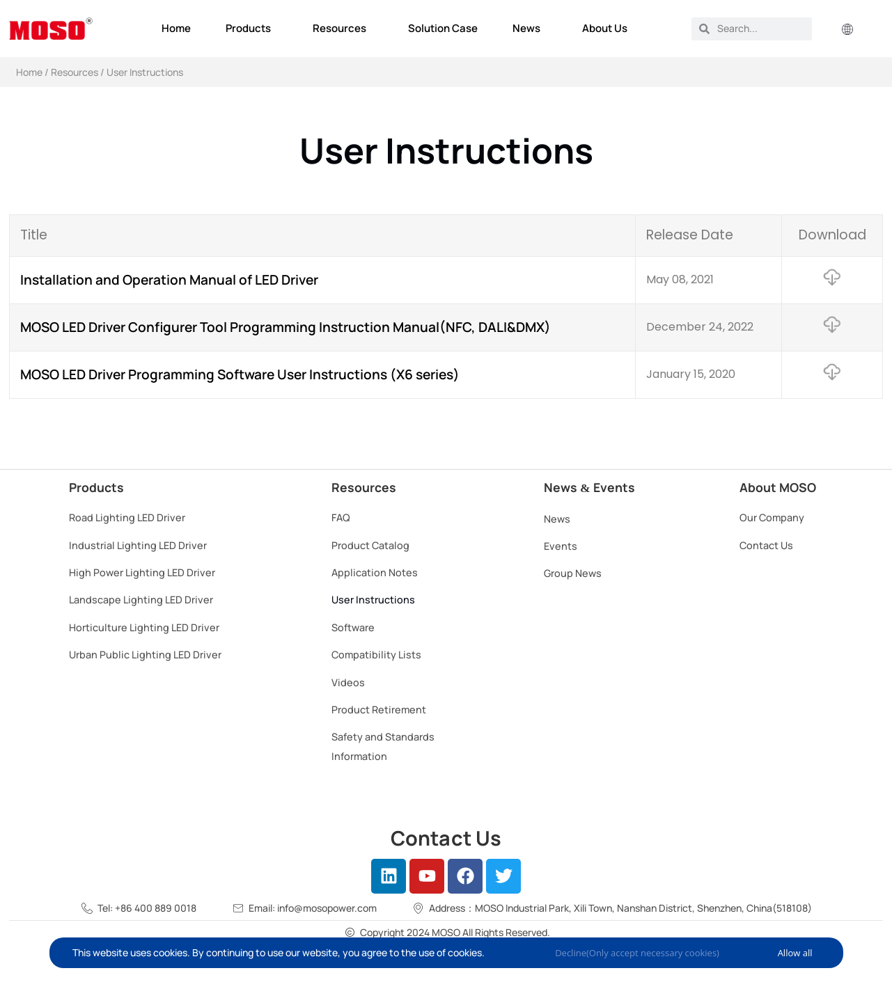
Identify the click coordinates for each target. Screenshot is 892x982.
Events (560, 546)
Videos (348, 682)
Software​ (353, 627)
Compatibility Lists (376, 654)
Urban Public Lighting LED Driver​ (145, 654)
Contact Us (766, 545)
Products (252, 28)
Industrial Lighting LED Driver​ (138, 545)
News (529, 28)
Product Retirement (378, 709)
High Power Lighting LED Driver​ (142, 572)
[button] (847, 30)
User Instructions (373, 599)
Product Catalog (370, 545)
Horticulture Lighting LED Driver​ (144, 627)
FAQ (340, 517)
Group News (573, 573)
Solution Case (443, 28)
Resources (343, 28)
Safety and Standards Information (383, 746)
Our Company (772, 517)
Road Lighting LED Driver (127, 517)
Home (176, 28)
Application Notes (374, 572)
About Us (608, 28)
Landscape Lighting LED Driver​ (141, 599)
